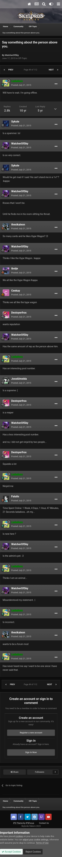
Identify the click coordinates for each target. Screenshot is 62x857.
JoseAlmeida (19, 378)
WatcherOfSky (12, 55)
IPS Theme (18, 823)
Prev (10, 70)
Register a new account (31, 732)
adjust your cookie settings (35, 839)
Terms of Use (42, 843)
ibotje (14, 268)
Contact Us (44, 823)
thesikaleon (18, 224)
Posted (21, 85)
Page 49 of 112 (31, 70)
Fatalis (15, 496)
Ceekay (15, 290)
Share (14, 772)
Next (51, 70)
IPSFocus (30, 823)
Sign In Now (31, 752)
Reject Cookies (33, 851)
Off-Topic (22, 58)
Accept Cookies (11, 851)
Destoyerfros (19, 312)
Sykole (15, 121)
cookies (19, 836)
